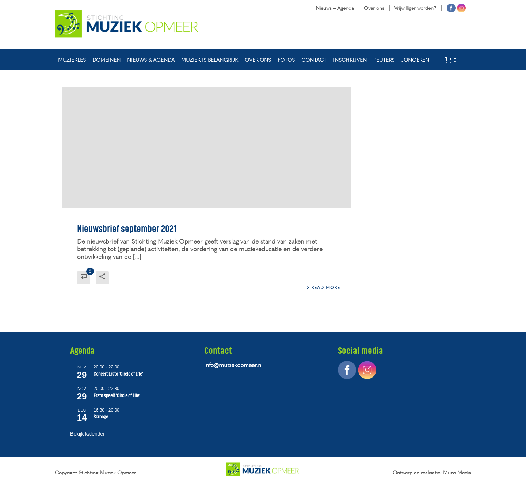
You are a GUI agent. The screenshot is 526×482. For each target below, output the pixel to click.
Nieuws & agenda (151, 59)
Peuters (383, 59)
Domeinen (106, 59)
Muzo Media (457, 472)
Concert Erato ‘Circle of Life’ (118, 374)
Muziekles (72, 59)
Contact (314, 59)
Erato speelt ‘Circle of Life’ (117, 395)
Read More (323, 288)
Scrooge (101, 417)
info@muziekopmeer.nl (233, 364)
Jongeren (415, 59)
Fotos (286, 59)
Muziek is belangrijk (209, 59)
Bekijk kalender (87, 434)
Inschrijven (350, 59)
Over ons (258, 59)
